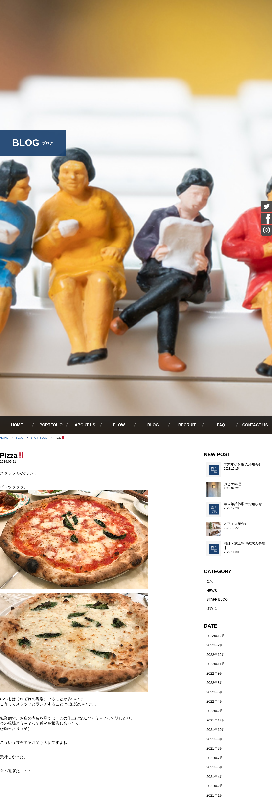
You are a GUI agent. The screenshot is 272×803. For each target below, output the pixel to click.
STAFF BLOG (39, 437)
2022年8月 (214, 683)
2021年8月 (214, 748)
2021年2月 (214, 786)
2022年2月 (214, 711)
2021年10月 (215, 730)
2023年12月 (215, 636)
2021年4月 (214, 777)
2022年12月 (215, 655)
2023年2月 (214, 645)
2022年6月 (214, 692)
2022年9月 (214, 673)
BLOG (19, 437)
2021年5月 (214, 767)
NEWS (211, 591)
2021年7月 (214, 758)
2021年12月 (215, 720)
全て (209, 581)
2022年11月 (215, 664)
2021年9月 (214, 739)
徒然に (211, 608)
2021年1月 (214, 795)
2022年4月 (214, 701)
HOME (4, 437)
